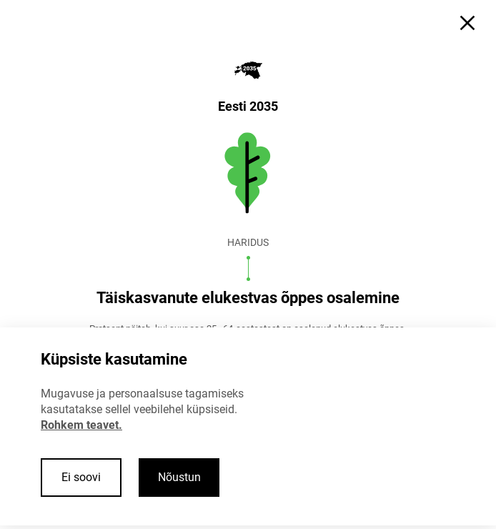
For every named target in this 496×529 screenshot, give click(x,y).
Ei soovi (81, 477)
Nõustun (179, 477)
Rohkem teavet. (81, 425)
